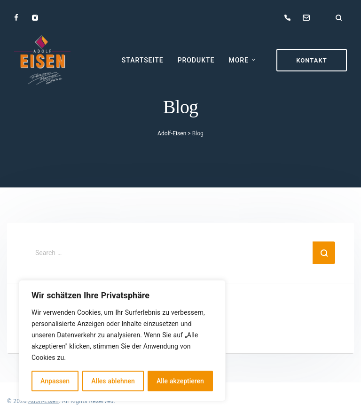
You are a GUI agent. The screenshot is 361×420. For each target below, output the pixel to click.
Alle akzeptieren (180, 381)
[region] (122, 340)
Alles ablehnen (112, 381)
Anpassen (55, 381)
